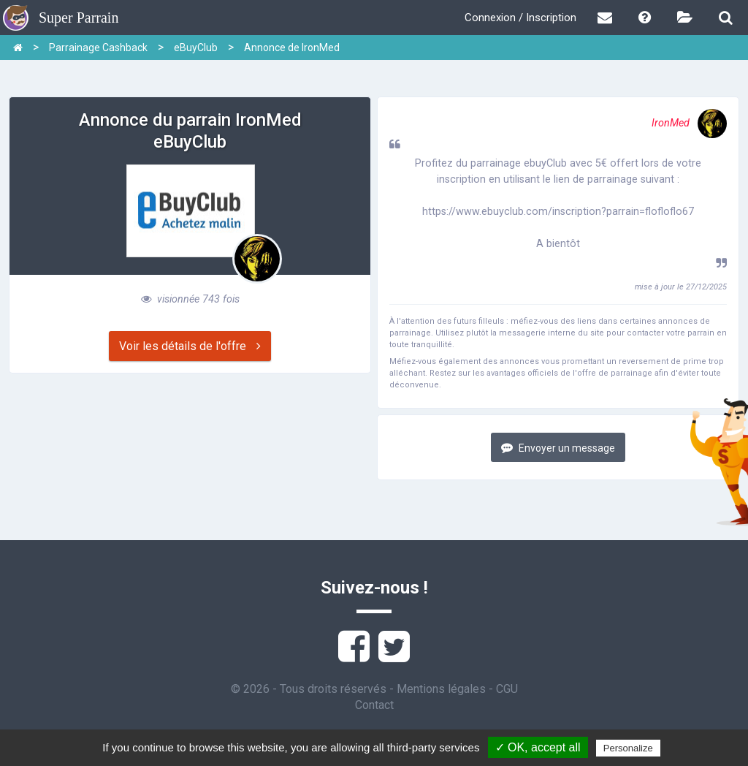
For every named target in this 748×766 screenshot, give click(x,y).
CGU (507, 689)
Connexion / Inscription (520, 17)
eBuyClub (196, 47)
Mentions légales (441, 689)
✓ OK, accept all (538, 747)
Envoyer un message (558, 447)
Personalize (628, 748)
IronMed (689, 123)
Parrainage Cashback (98, 47)
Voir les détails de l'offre (190, 346)
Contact (374, 705)
